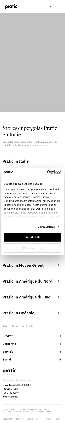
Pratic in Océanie (32, 313)
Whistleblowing (43, 419)
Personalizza (32, 247)
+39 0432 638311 (11, 392)
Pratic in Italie (16, 161)
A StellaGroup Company (13, 419)
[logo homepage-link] (11, 6)
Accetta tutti (32, 237)
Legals (30, 419)
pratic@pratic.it (11, 396)
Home (5, 326)
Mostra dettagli (46, 226)
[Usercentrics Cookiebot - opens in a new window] (47, 172)
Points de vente (18, 326)
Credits (57, 419)
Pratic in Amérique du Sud (32, 297)
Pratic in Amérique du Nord (32, 281)
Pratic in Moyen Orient (32, 265)
